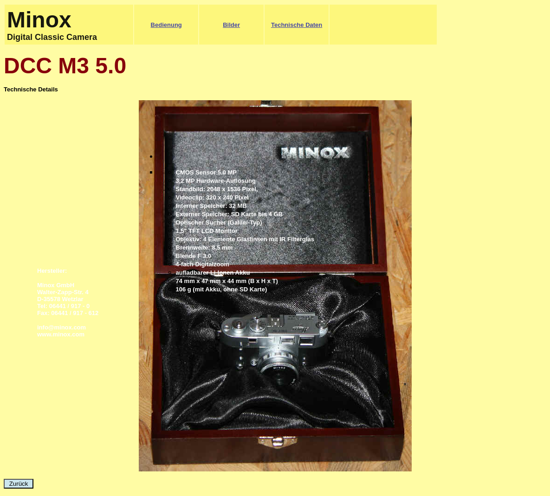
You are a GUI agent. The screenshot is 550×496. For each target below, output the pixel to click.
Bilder (231, 24)
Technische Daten (296, 24)
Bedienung (166, 24)
